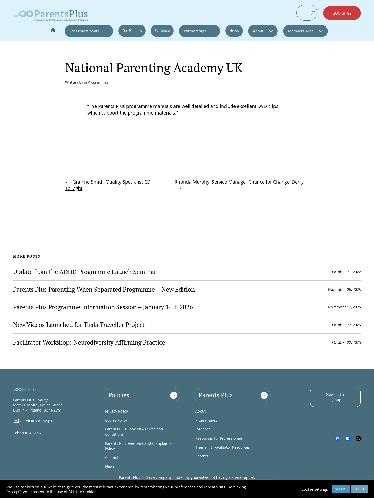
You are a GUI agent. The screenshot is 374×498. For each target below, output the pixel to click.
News (234, 30)
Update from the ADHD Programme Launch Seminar (84, 271)
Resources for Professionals (219, 438)
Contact (111, 457)
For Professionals (84, 31)
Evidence (162, 30)
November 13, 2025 (344, 307)
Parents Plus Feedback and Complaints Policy (138, 446)
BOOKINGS (342, 13)
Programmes (98, 82)
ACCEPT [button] (340, 489)
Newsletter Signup (335, 397)
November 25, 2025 (344, 289)
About (258, 31)
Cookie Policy (116, 420)
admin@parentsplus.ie (36, 421)
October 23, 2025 (346, 324)
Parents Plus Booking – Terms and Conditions (134, 432)
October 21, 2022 (346, 271)
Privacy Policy (116, 411)
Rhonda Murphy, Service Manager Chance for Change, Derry (239, 182)
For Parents (132, 30)
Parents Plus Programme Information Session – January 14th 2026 (103, 307)
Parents (201, 456)
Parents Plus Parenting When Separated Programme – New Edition (104, 289)
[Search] (313, 13)
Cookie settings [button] (314, 489)
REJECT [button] (359, 489)
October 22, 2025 (346, 342)
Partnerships (195, 31)
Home (52, 31)
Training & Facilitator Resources (222, 447)
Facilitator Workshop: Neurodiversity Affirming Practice (89, 342)
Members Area (300, 31)
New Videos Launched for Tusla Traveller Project (79, 324)
